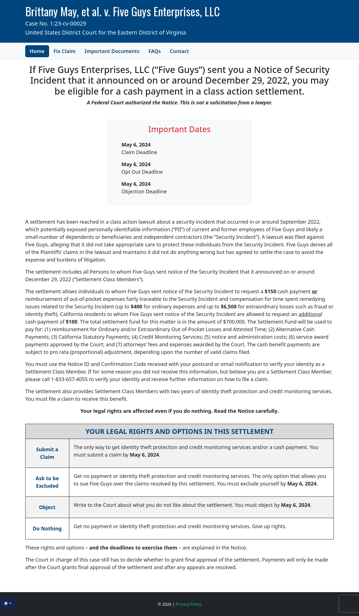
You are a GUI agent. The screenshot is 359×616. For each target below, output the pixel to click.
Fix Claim (65, 51)
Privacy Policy (188, 604)
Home (37, 51)
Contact (179, 51)
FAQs (154, 51)
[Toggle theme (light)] (7, 603)
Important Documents (112, 51)
